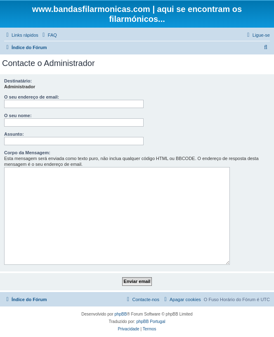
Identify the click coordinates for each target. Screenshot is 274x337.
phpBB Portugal (150, 321)
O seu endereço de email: (31, 96)
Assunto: (14, 134)
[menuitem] (48, 35)
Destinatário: (18, 80)
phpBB (120, 314)
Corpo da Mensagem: (27, 152)
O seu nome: (18, 115)
